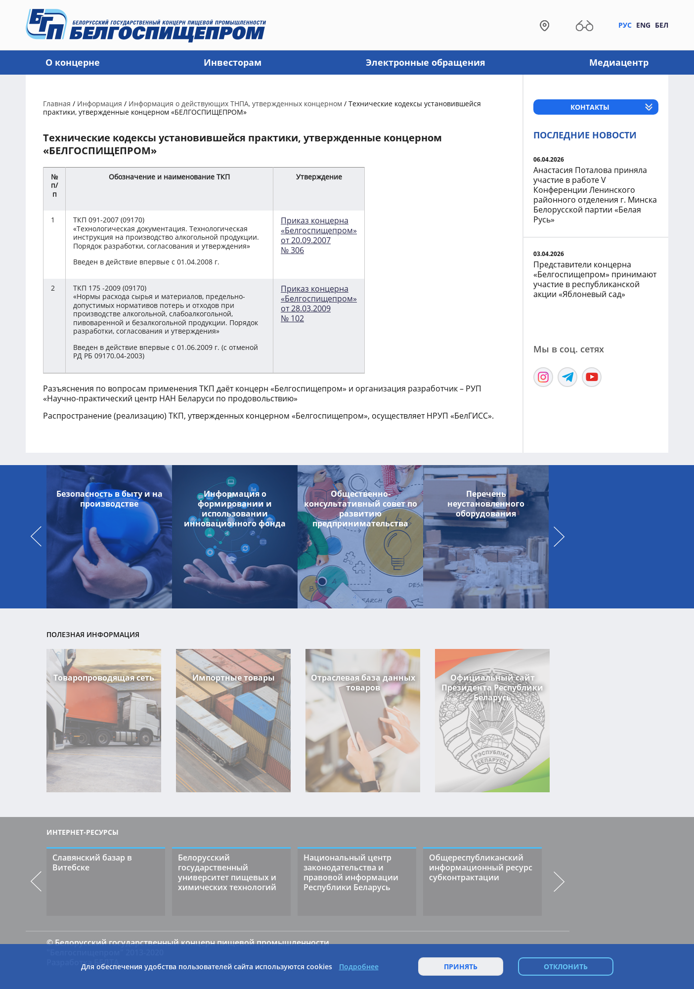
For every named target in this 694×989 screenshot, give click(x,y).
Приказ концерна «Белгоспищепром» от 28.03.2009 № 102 (319, 303)
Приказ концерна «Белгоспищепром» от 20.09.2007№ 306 (319, 235)
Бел (661, 25)
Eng (643, 25)
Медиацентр (619, 62)
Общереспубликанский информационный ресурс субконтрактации (480, 867)
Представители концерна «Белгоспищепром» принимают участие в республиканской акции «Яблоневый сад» (594, 279)
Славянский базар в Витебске (92, 862)
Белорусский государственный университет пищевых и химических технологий (227, 872)
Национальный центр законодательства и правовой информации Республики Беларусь (351, 872)
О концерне (72, 62)
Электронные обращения (425, 62)
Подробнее (359, 966)
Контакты (589, 107)
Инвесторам (232, 62)
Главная (57, 103)
